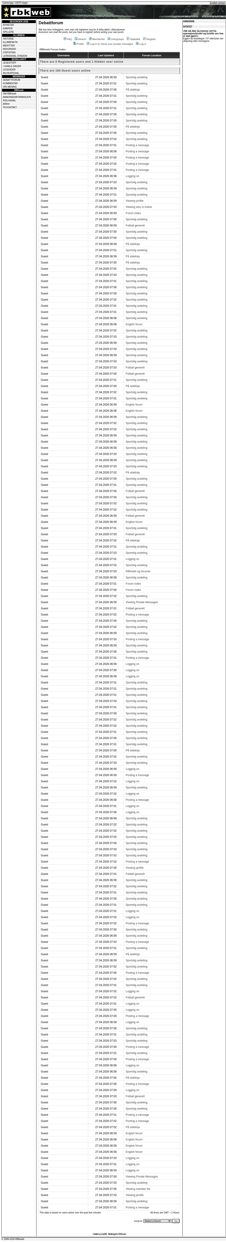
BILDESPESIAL (11, 73)
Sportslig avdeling (136, 77)
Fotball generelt (135, 225)
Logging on (132, 176)
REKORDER (9, 49)
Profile (78, 44)
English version (217, 3)
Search (80, 39)
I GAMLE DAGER (12, 66)
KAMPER (8, 28)
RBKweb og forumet (138, 571)
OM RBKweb (9, 93)
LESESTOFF (9, 63)
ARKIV (6, 104)
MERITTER (9, 45)
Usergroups (115, 39)
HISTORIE (8, 39)
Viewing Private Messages (142, 602)
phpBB (104, 1234)
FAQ (67, 39)
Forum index (133, 213)
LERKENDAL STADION (15, 56)
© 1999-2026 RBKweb (12, 1239)
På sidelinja (133, 89)
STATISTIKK (9, 52)
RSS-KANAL (9, 100)
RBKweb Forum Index (52, 49)
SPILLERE (8, 32)
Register (149, 39)
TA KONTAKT (10, 107)
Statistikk (133, 39)
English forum (134, 324)
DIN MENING (10, 87)
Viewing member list (138, 1189)
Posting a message (137, 145)
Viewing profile (134, 200)
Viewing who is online (139, 207)
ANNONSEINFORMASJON (17, 97)
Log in (141, 44)
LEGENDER (9, 69)
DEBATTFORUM (11, 80)
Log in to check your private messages (110, 44)
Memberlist (97, 39)
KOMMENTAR (10, 83)
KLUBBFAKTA (10, 42)
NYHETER (8, 25)
